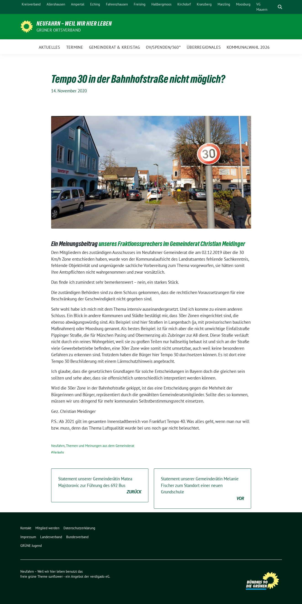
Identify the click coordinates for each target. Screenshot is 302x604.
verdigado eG (99, 576)
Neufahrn (58, 446)
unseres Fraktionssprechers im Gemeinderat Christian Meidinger (172, 243)
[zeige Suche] (280, 7)
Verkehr (58, 452)
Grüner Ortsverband (59, 30)
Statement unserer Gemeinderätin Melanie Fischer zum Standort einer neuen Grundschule (202, 489)
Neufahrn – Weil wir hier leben (74, 23)
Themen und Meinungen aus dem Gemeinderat (100, 446)
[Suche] (273, 7)
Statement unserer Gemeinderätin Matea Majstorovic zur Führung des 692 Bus (99, 485)
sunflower (55, 576)
